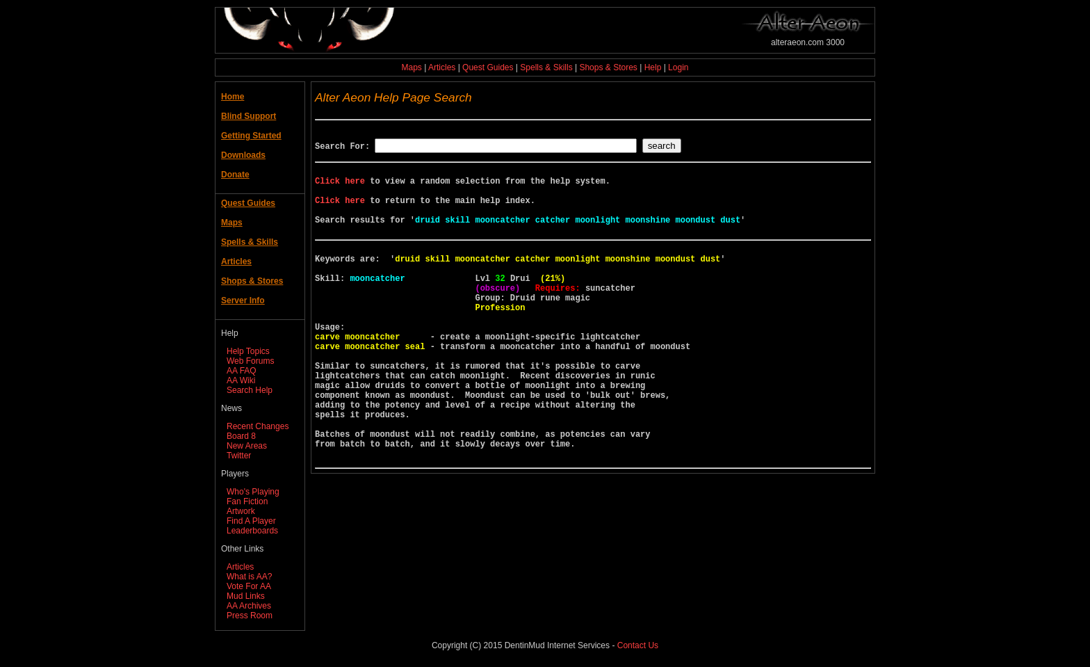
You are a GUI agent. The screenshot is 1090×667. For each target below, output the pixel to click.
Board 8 (241, 436)
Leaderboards (252, 531)
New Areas (247, 446)
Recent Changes (257, 426)
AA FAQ (242, 371)
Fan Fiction (247, 501)
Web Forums (250, 361)
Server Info (243, 300)
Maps (412, 67)
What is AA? (249, 576)
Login (678, 67)
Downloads (243, 155)
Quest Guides (487, 67)
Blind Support (248, 116)
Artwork (241, 511)
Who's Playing (253, 492)
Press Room (249, 615)
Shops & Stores (608, 67)
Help (653, 67)
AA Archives (249, 606)
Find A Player (251, 521)
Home (232, 97)
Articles (441, 67)
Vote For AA (249, 586)
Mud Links (246, 596)
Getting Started (251, 135)
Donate (235, 174)
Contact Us (637, 645)
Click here (340, 187)
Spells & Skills (546, 67)
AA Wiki (241, 380)
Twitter (239, 455)
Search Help (249, 390)
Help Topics (248, 351)
